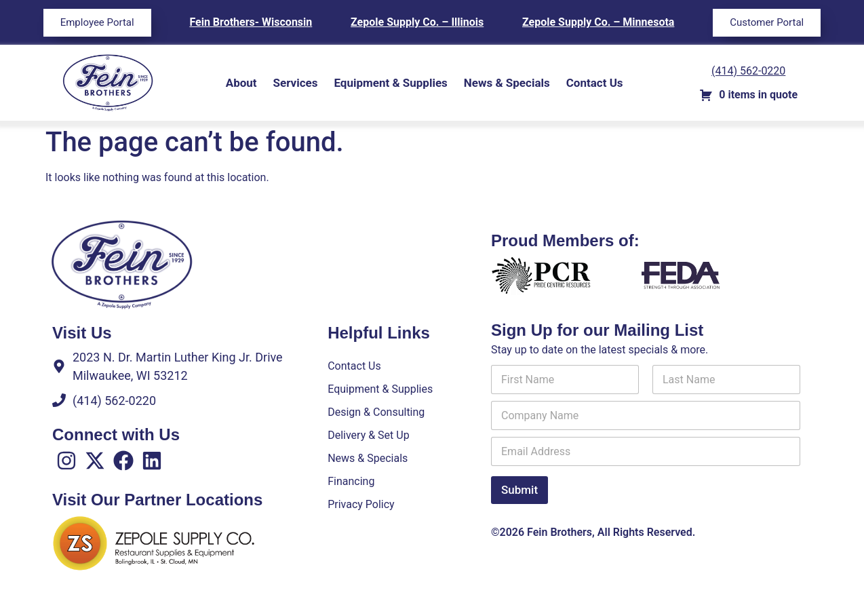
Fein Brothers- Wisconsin (250, 22)
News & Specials (507, 83)
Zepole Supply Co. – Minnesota (598, 22)
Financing (351, 481)
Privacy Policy (361, 504)
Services (295, 83)
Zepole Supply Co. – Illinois (417, 22)
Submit (519, 490)
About (241, 83)
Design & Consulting (376, 412)
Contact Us (594, 83)
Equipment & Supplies (390, 83)
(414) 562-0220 (748, 70)
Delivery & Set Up (368, 435)
